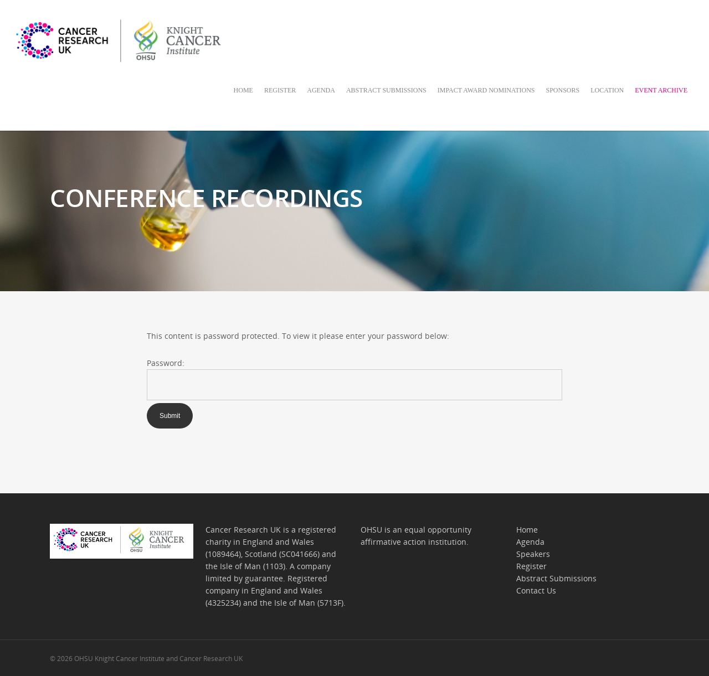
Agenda (530, 541)
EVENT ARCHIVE (661, 90)
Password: (165, 363)
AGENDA (321, 90)
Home (527, 529)
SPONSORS (563, 90)
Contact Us (536, 590)
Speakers (533, 554)
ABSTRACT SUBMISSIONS (386, 90)
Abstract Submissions (556, 578)
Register (531, 566)
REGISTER (280, 90)
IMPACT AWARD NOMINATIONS (486, 90)
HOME (243, 90)
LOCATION (607, 90)
